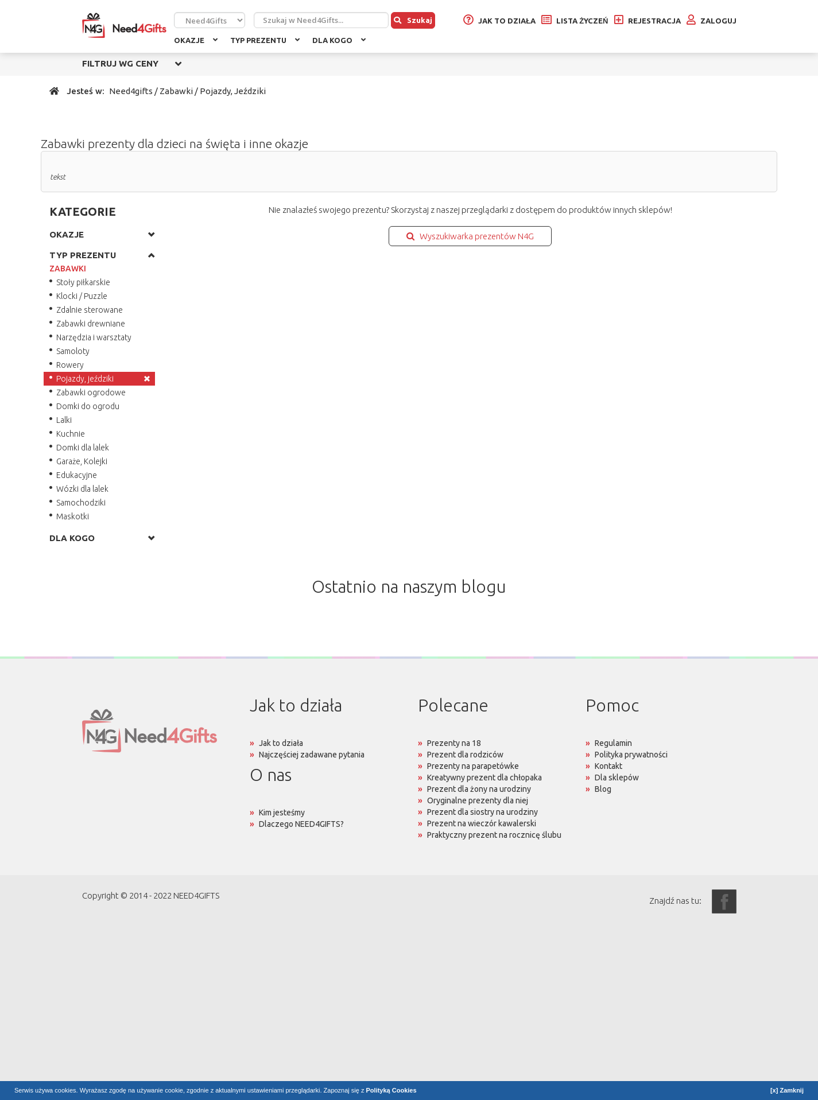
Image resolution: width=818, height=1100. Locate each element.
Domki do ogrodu (87, 406)
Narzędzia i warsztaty (93, 337)
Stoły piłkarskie (83, 282)
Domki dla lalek (82, 447)
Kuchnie (70, 433)
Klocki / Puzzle (81, 296)
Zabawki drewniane (90, 323)
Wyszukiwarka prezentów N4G (470, 236)
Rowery (70, 365)
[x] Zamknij (787, 1090)
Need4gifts (131, 91)
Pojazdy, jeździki (85, 378)
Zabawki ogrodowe (91, 392)
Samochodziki (81, 502)
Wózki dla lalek (82, 488)
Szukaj (413, 20)
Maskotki (72, 516)
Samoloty (73, 351)
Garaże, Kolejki (81, 461)
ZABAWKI (67, 268)
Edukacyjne (76, 475)
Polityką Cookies (391, 1090)
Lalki (64, 420)
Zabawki (176, 91)
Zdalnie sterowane (89, 309)
